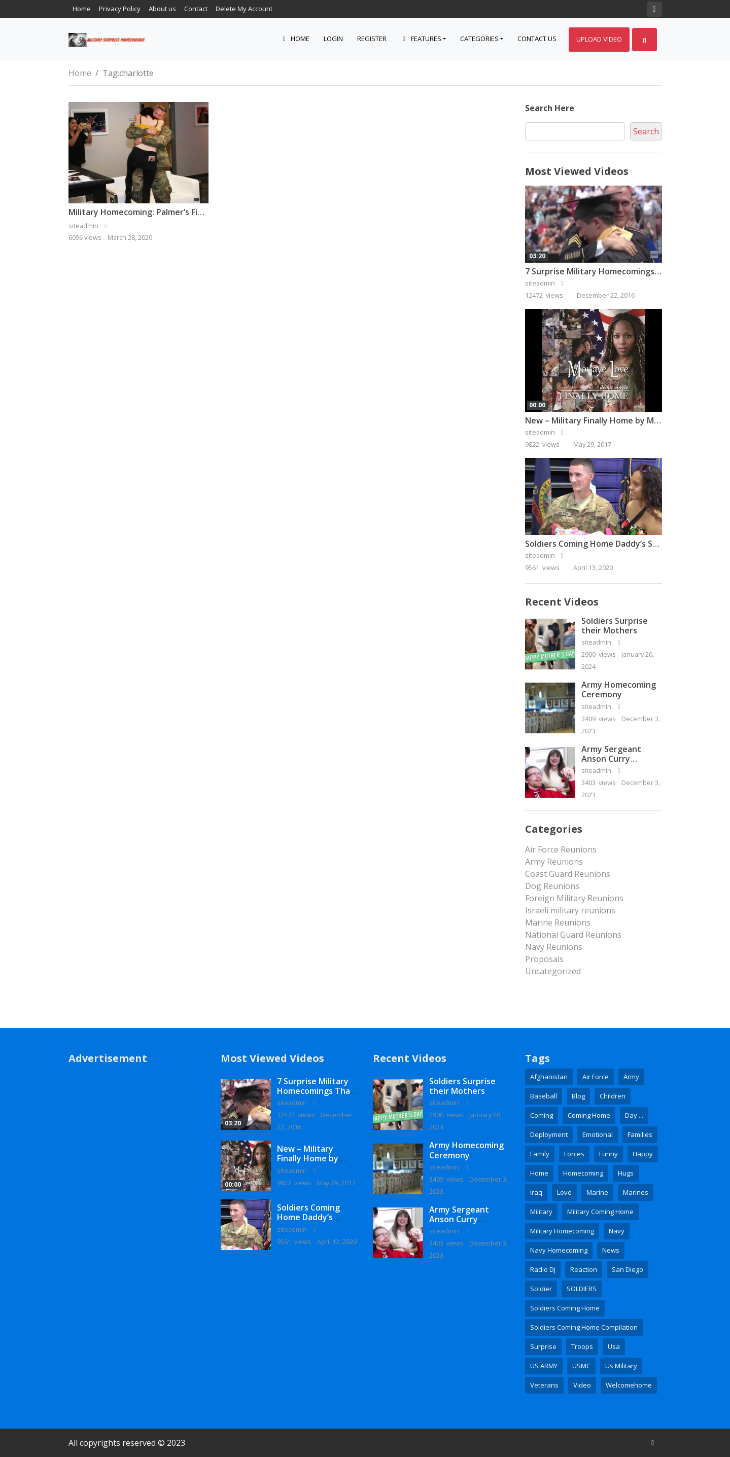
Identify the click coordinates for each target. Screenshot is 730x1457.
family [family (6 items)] (539, 1153)
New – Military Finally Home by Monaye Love (612, 420)
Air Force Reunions (561, 849)
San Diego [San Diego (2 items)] (627, 1269)
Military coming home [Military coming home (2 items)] (600, 1211)
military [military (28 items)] (541, 1211)
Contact (195, 8)
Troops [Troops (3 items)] (582, 1346)
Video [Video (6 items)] (582, 1385)
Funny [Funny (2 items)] (608, 1153)
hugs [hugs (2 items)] (626, 1173)
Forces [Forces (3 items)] (574, 1153)
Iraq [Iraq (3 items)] (536, 1192)
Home (82, 8)
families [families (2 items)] (640, 1134)
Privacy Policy (120, 8)
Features (421, 38)
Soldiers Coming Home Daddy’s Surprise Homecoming (308, 1222)
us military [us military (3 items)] (621, 1365)
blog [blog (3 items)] (578, 1095)
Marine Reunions (557, 922)
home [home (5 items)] (539, 1173)
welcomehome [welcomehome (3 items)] (629, 1385)
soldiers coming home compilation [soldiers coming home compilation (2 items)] (584, 1327)
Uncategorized (553, 971)
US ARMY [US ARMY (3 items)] (544, 1365)
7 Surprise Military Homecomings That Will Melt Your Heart (317, 1091)
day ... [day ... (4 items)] (634, 1115)
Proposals (544, 959)
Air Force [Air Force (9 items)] (595, 1076)
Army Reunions (554, 861)
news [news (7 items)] (610, 1250)
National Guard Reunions (573, 934)
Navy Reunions (553, 946)
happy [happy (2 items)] (643, 1153)
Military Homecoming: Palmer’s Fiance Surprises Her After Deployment (207, 212)
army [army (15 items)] (631, 1076)
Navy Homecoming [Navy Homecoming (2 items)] (558, 1250)
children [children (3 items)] (612, 1095)
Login (333, 38)
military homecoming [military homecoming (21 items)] (562, 1230)
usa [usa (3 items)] (614, 1346)
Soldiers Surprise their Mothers (614, 625)
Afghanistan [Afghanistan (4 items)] (549, 1076)
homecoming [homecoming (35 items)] (583, 1173)
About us (162, 8)
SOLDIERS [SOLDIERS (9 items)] (582, 1288)
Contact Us (537, 38)
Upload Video (599, 39)
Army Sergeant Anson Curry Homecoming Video (619, 758)
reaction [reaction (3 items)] (583, 1269)
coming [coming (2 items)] (541, 1115)
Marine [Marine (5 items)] (597, 1192)
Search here (549, 108)
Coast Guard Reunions (567, 873)
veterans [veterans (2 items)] (544, 1385)
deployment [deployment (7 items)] (549, 1134)
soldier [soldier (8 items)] (541, 1288)
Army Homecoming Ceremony (618, 689)
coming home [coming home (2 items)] (589, 1115)
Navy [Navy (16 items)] (616, 1230)
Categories (479, 38)
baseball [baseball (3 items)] (543, 1095)
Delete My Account (244, 8)
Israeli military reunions (570, 910)
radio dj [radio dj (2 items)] (542, 1269)
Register (372, 38)
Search (646, 131)
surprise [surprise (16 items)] (543, 1346)
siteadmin (546, 283)
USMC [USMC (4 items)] (581, 1365)
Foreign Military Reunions (574, 898)
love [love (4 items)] (564, 1192)
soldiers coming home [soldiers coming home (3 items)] (565, 1307)
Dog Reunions (552, 886)
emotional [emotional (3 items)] (597, 1134)
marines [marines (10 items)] (635, 1192)
